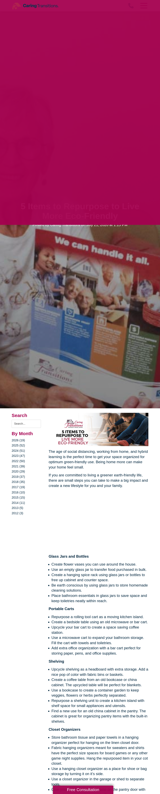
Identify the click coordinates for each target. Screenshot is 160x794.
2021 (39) (18, 466)
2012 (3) (17, 513)
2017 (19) (18, 487)
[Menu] (143, 5)
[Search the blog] (26, 424)
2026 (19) (18, 440)
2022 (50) (18, 461)
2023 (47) (18, 455)
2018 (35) (18, 482)
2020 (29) (18, 471)
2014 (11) (18, 502)
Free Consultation (83, 789)
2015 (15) (18, 497)
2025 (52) (18, 445)
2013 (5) (17, 508)
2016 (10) (18, 492)
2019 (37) (18, 476)
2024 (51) (18, 450)
